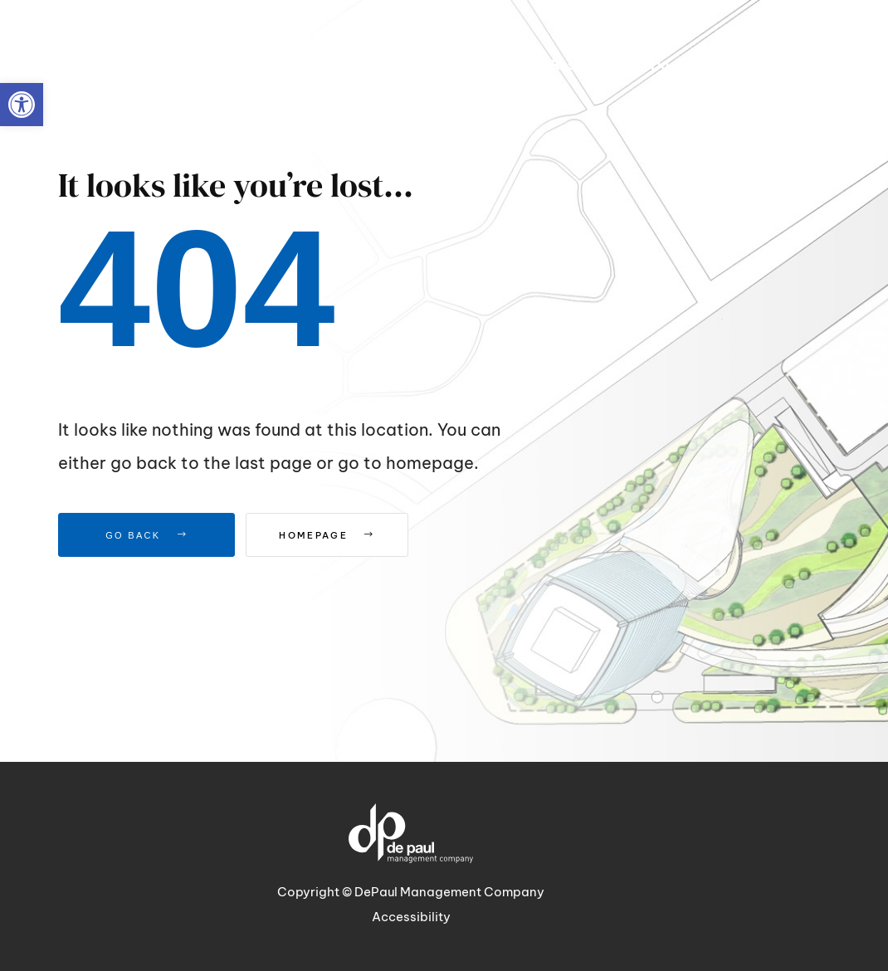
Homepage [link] (341, 535)
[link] (21, 104)
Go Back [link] (146, 535)
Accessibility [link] (411, 917)
